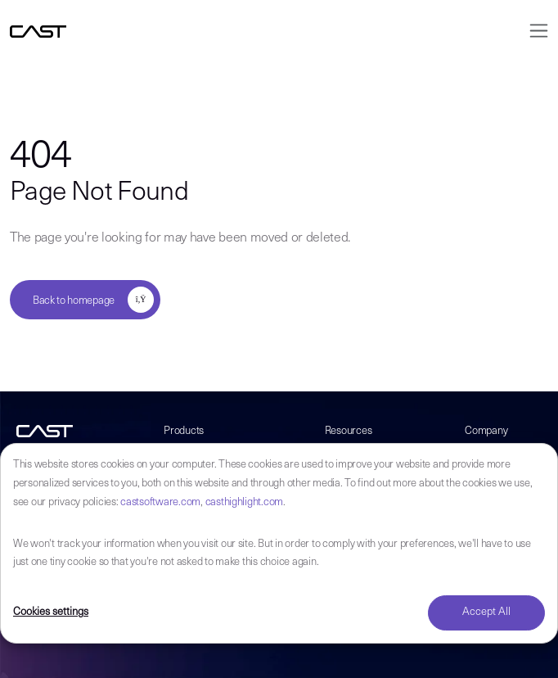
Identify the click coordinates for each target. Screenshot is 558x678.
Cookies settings (50, 612)
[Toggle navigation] (534, 30)
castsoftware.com (160, 502)
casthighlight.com (244, 502)
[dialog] (279, 543)
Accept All (486, 612)
